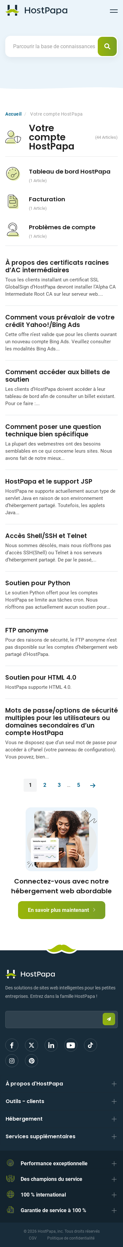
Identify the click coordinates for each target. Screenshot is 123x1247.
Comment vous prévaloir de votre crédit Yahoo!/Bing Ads (59, 321)
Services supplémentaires (40, 1136)
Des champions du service (51, 1179)
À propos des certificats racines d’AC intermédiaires (57, 266)
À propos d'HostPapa (34, 1083)
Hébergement (24, 1119)
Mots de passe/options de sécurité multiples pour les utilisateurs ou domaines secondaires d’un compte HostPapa (61, 721)
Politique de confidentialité (70, 1238)
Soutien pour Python (37, 583)
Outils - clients (25, 1101)
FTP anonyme (26, 630)
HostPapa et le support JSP (48, 481)
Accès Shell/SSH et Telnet (46, 535)
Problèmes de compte (62, 227)
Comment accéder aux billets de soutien (57, 376)
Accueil (13, 114)
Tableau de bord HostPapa (70, 171)
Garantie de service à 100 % (53, 1210)
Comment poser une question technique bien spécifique (53, 430)
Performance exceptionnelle (54, 1163)
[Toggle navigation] (114, 10)
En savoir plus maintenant (61, 910)
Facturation (47, 199)
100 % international (43, 1195)
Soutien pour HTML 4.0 (40, 677)
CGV (33, 1238)
